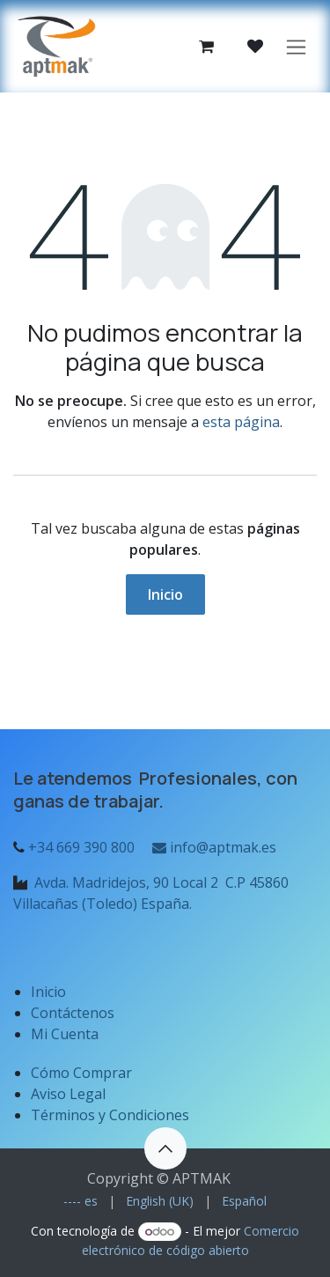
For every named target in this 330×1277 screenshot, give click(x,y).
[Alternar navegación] (296, 46)
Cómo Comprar (81, 1072)
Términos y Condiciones (110, 1115)
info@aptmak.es (212, 847)
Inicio (165, 594)
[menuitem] (80, 1201)
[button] (165, 1148)
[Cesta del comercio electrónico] (206, 46)
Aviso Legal (70, 1094)
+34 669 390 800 (81, 847)
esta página (241, 422)
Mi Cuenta (65, 1034)
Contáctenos (72, 1012)
